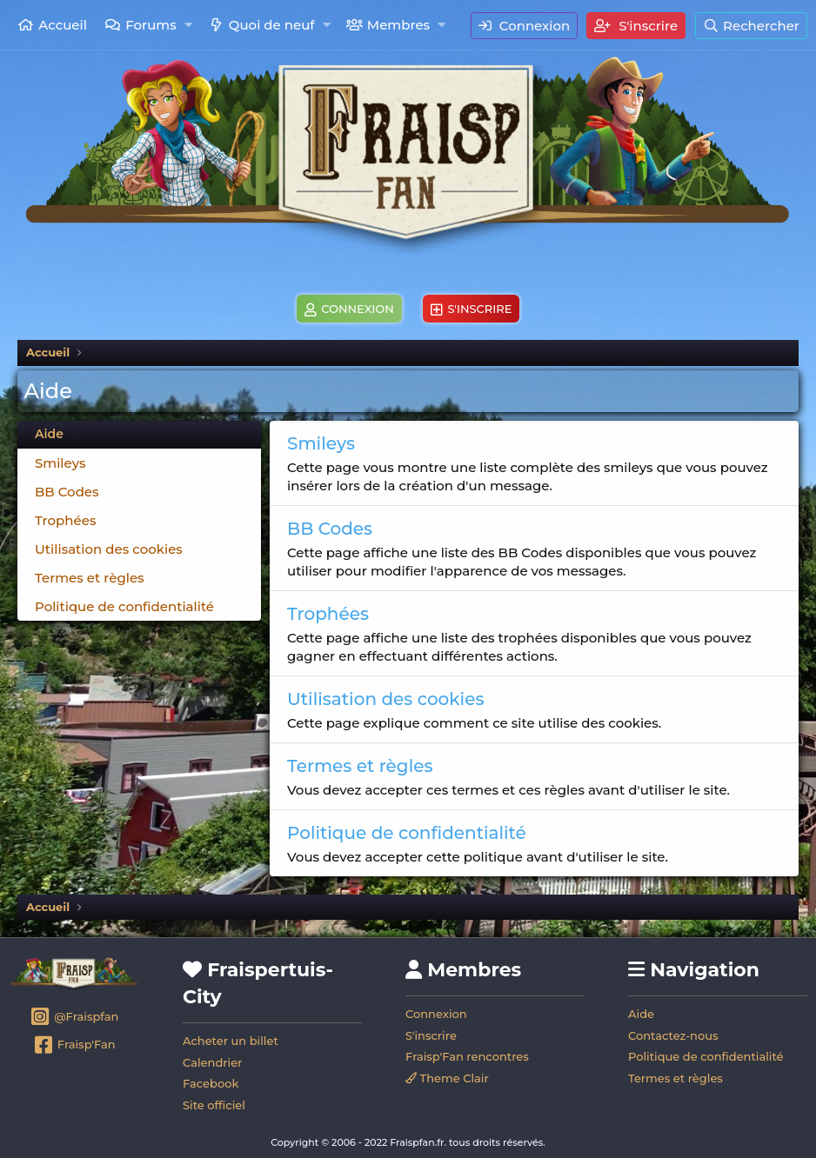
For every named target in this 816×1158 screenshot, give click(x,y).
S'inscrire (431, 1035)
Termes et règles (89, 577)
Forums (150, 25)
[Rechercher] (751, 25)
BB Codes (67, 491)
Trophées (65, 520)
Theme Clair (447, 1078)
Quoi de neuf (272, 25)
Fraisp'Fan (73, 1046)
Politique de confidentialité (124, 606)
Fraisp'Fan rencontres (467, 1056)
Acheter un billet (230, 1041)
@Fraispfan (74, 1018)
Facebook (210, 1083)
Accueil (62, 25)
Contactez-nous (673, 1035)
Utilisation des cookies (109, 549)
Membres (398, 25)
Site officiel (214, 1105)
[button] (188, 25)
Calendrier (212, 1062)
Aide (641, 1014)
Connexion (436, 1014)
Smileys (60, 463)
